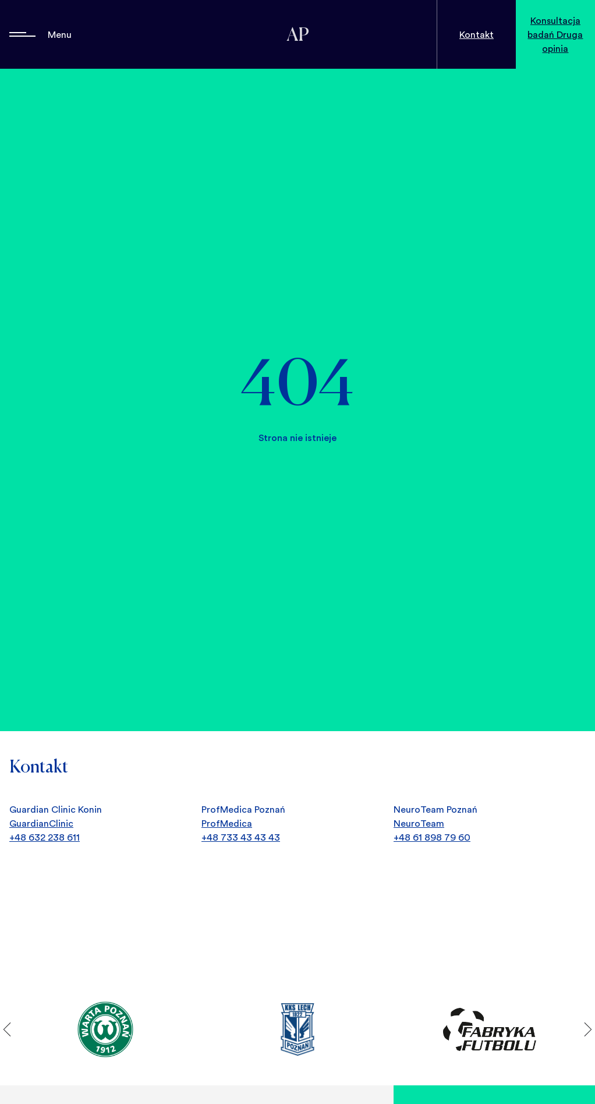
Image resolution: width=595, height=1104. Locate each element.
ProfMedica (226, 823)
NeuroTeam (419, 823)
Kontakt (476, 34)
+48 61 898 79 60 (432, 837)
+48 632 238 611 (44, 837)
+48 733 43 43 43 (240, 837)
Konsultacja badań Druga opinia (555, 34)
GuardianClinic (41, 823)
